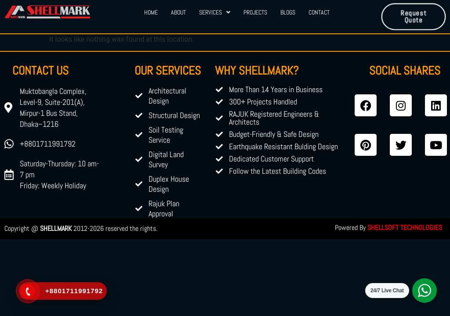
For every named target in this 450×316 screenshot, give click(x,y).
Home (151, 12)
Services (214, 12)
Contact (319, 12)
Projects (255, 12)
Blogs (287, 12)
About (178, 12)
